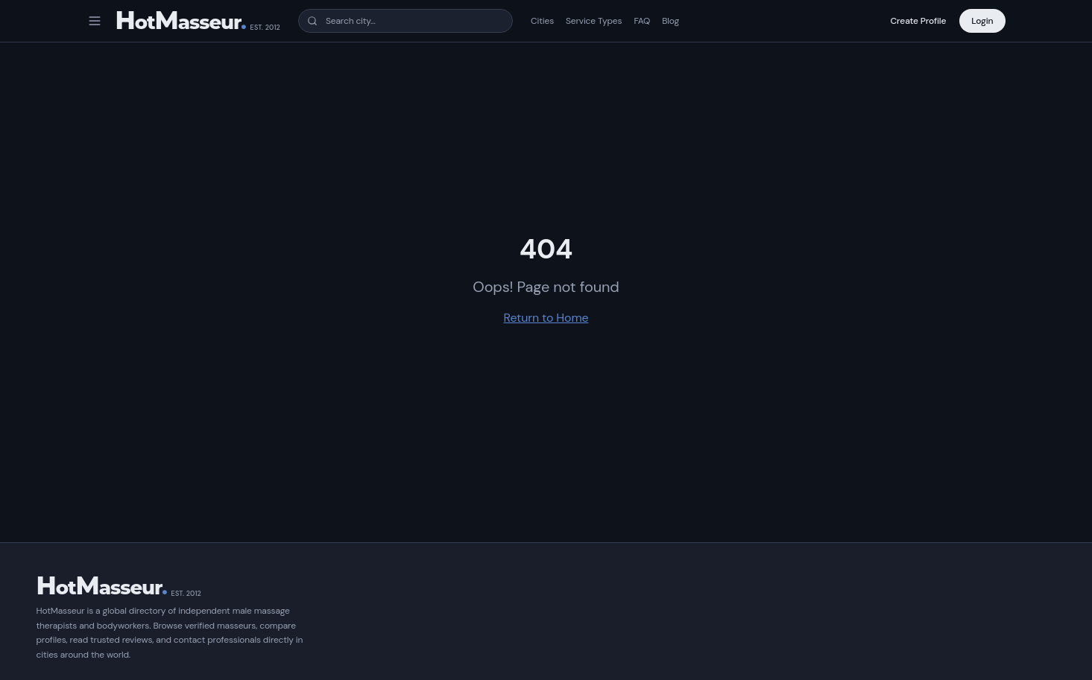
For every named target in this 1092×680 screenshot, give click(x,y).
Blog (670, 21)
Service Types (594, 21)
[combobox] (405, 21)
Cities (542, 21)
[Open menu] (95, 21)
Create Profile (919, 21)
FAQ (642, 21)
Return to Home (546, 317)
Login (982, 21)
